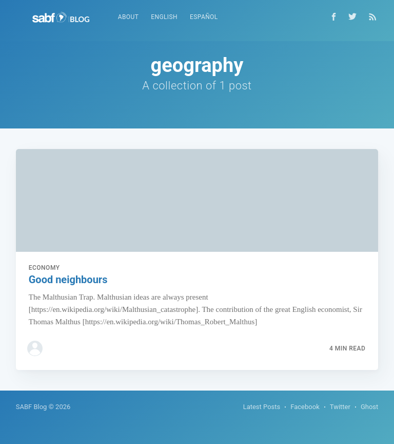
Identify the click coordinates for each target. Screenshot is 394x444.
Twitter (340, 407)
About (128, 17)
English (164, 17)
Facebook (304, 407)
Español (204, 17)
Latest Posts (262, 407)
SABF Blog (31, 407)
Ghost (369, 407)
